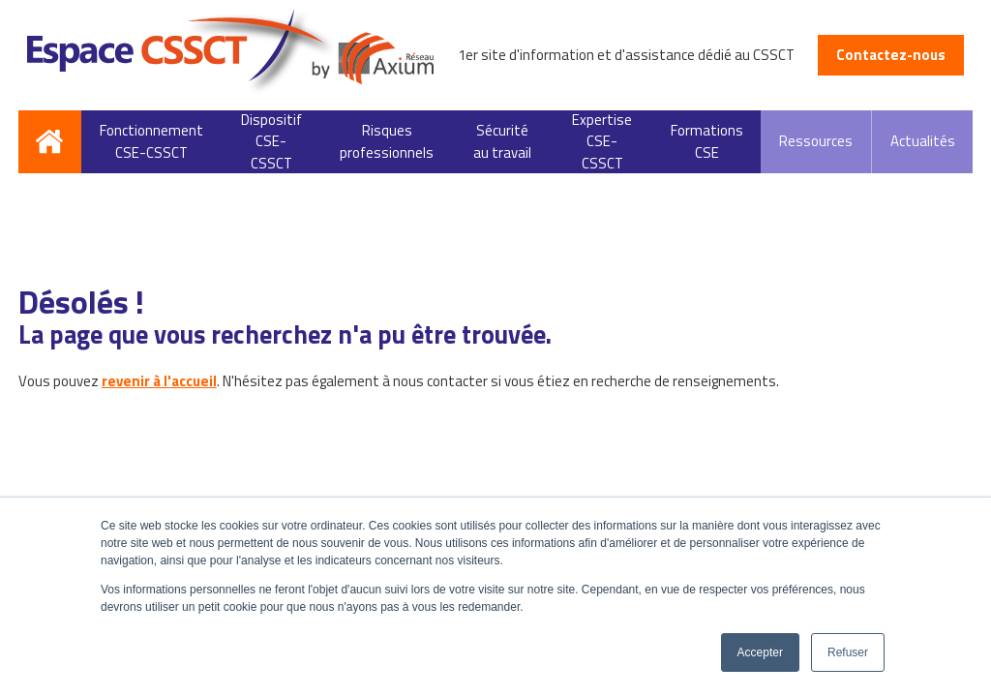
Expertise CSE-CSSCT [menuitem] (602, 142)
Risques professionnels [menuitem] (387, 141)
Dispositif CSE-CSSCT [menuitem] (271, 142)
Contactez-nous (891, 55)
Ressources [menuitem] (816, 141)
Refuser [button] (847, 652)
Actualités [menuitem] (922, 141)
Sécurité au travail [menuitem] (502, 141)
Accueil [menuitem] (50, 142)
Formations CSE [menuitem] (707, 141)
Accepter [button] (760, 652)
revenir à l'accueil (159, 381)
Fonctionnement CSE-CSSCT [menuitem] (151, 141)
